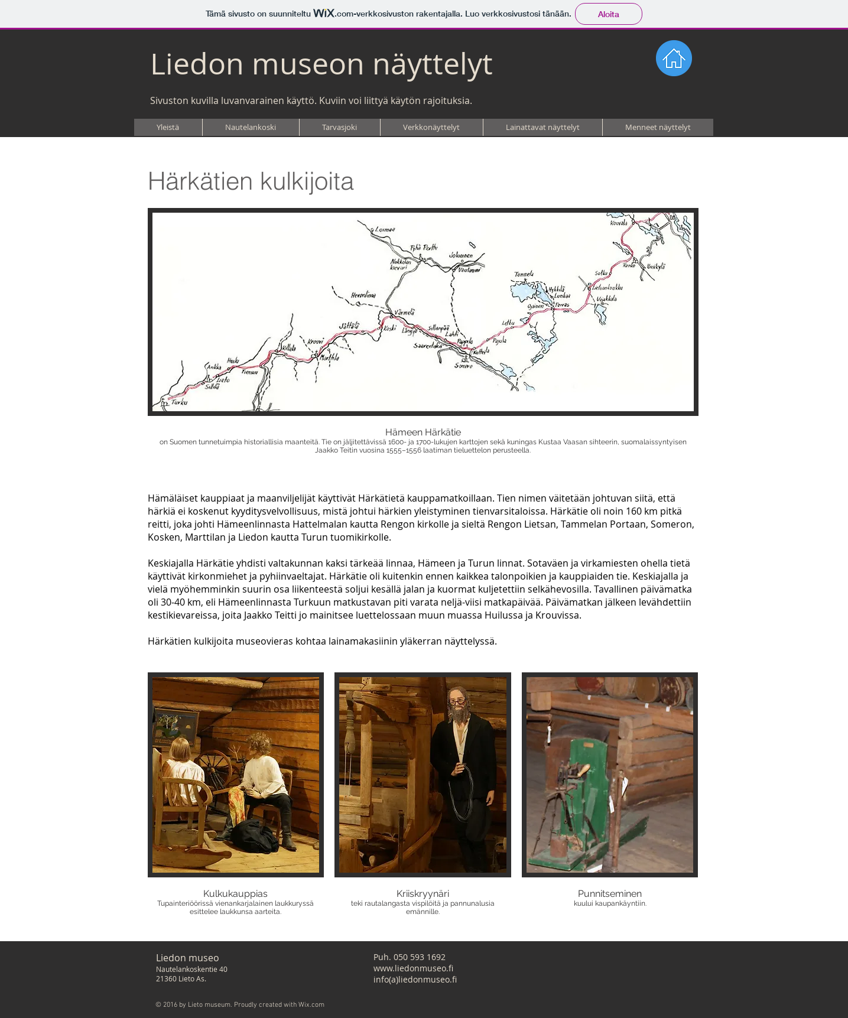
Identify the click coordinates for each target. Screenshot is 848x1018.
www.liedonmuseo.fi (413, 968)
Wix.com (311, 1005)
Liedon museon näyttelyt (321, 63)
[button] (250, 127)
